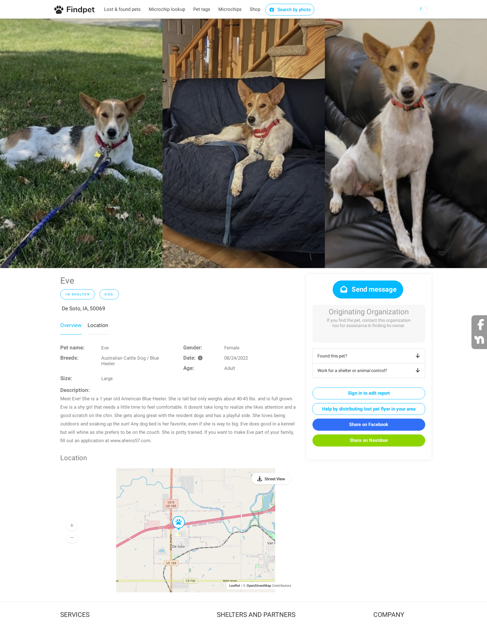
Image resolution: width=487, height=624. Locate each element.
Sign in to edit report (369, 393)
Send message (368, 289)
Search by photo (290, 9)
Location (98, 325)
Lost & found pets (122, 9)
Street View (275, 479)
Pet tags (201, 9)
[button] (174, 516)
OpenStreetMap (259, 586)
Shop (255, 9)
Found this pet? (369, 356)
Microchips (230, 9)
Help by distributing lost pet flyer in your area (369, 409)
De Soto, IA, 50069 (83, 308)
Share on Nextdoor (369, 440)
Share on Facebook (368, 424)
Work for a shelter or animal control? (369, 370)
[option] (81, 143)
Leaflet (234, 586)
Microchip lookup (167, 9)
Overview (71, 325)
